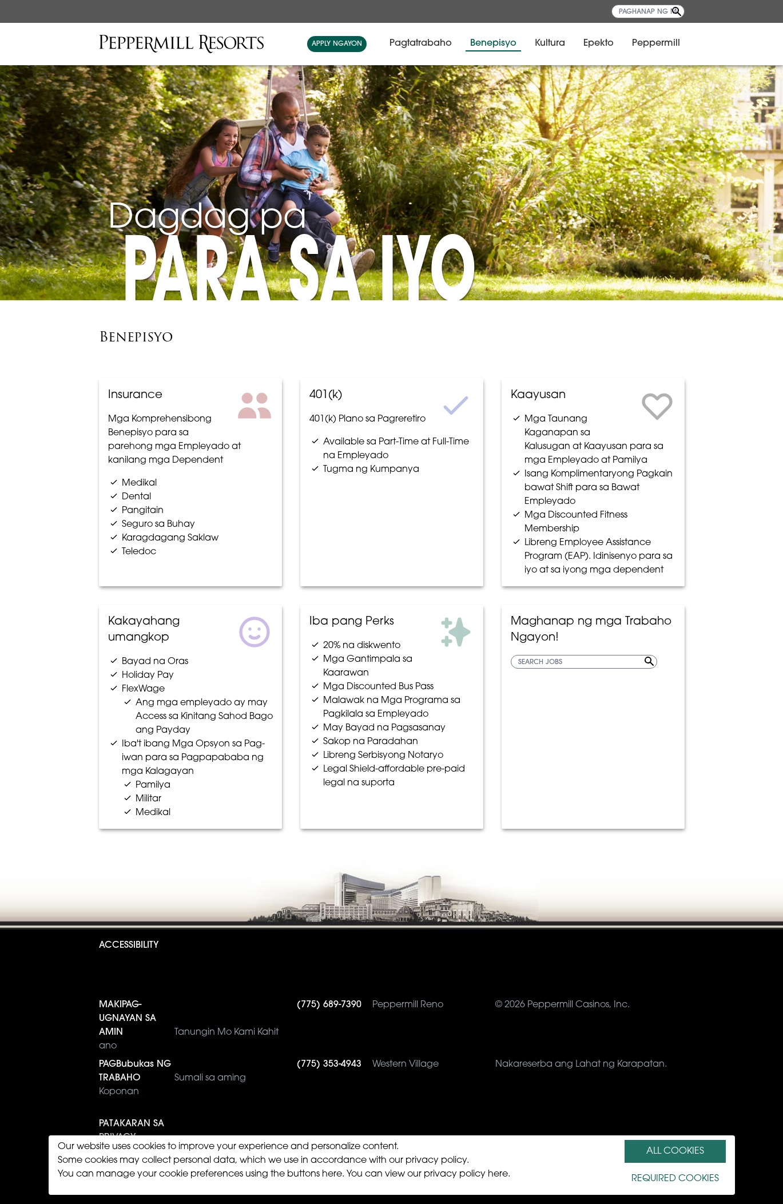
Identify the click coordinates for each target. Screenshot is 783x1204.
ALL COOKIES (675, 1151)
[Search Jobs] (676, 11)
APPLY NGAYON (337, 44)
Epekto (598, 43)
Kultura (550, 43)
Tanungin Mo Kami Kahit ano (189, 1024)
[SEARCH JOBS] (584, 662)
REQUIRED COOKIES (675, 1178)
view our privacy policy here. (447, 1174)
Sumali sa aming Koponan (172, 1077)
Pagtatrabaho (420, 43)
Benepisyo (493, 43)
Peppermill (656, 43)
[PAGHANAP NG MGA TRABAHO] (648, 11)
